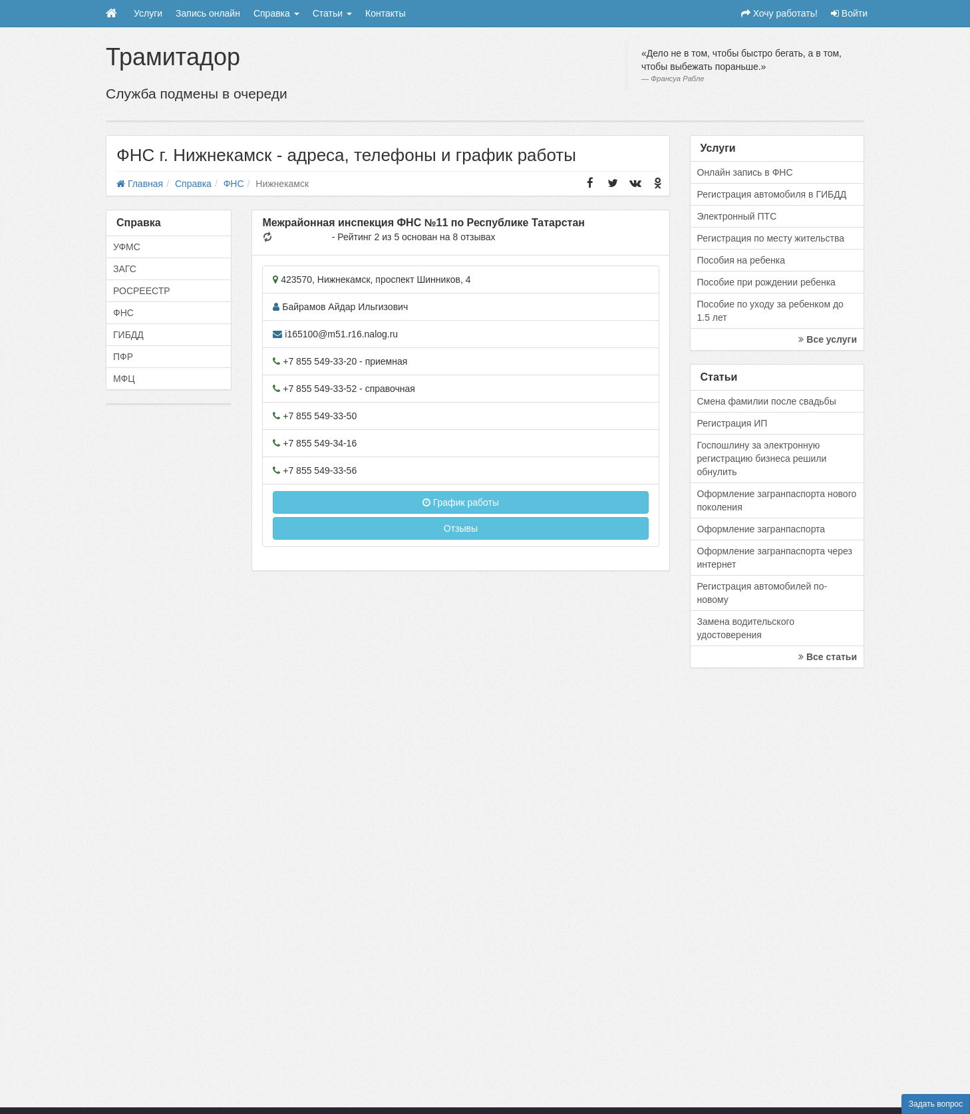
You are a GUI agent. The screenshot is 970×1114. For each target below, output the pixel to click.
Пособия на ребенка (741, 260)
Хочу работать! (779, 13)
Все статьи (827, 656)
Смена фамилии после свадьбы (766, 401)
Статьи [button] (332, 13)
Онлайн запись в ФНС (745, 172)
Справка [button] (276, 13)
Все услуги (827, 339)
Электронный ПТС (737, 216)
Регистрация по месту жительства (771, 238)
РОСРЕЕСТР (141, 290)
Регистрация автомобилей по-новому (762, 593)
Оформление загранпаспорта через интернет (774, 558)
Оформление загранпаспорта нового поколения (777, 500)
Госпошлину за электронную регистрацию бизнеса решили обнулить (762, 458)
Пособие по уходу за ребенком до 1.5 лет (770, 311)
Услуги (148, 13)
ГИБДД (128, 334)
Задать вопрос (936, 1104)
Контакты (385, 13)
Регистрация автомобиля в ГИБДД (772, 194)
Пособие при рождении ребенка (766, 282)
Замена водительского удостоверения (746, 628)
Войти (849, 13)
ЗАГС (124, 269)
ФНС (123, 312)
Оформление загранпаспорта (761, 529)
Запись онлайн (208, 13)
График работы (460, 502)
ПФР (123, 356)
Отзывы (461, 528)
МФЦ (124, 378)
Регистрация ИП (732, 423)
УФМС (126, 247)
